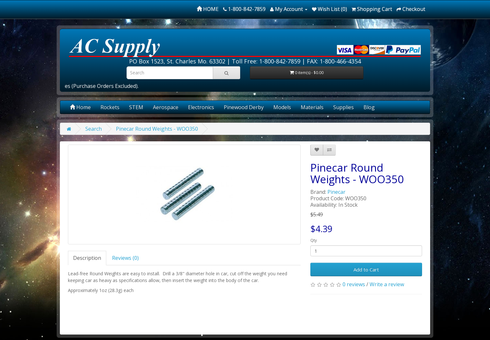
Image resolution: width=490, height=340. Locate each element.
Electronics (201, 107)
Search (93, 128)
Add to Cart (366, 269)
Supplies (343, 107)
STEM (136, 107)
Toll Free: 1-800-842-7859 (266, 61)
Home (80, 107)
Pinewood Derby (244, 107)
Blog (369, 107)
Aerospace (165, 107)
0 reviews (354, 284)
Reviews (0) (125, 257)
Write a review (387, 284)
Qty (313, 240)
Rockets (109, 107)
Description (87, 257)
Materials (312, 107)
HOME (208, 9)
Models (282, 107)
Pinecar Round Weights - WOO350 (157, 128)
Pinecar (336, 191)
